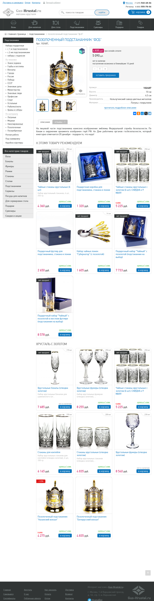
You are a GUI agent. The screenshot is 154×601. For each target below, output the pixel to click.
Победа (10, 79)
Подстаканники (12, 40)
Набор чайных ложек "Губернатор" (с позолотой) (90, 253)
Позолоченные (14, 127)
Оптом (27, 2)
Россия (10, 76)
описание (45, 122)
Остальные (12, 103)
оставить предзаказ (106, 75)
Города (10, 73)
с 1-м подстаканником (17, 49)
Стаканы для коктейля (49, 452)
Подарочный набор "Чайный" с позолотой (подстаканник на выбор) (131, 254)
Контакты (36, 2)
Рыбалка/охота (14, 106)
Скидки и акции (13, 215)
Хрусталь (28, 590)
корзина (143, 12)
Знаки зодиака (14, 63)
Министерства (13, 90)
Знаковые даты (14, 86)
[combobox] (79, 12)
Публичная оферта (32, 598)
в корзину (65, 205)
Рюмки (8, 171)
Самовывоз (8, 594)
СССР (9, 83)
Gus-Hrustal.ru (115, 587)
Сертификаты (9, 598)
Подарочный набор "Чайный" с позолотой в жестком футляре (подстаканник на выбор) (53, 318)
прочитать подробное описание (120, 107)
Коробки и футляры (14, 142)
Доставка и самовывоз (13, 2)
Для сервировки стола (16, 201)
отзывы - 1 (60, 122)
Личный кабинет (53, 2)
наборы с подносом (16, 55)
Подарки (9, 205)
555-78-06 (143, 6)
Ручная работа (12, 134)
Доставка (69, 590)
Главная (7, 590)
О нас (26, 594)
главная (17, 34)
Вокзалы (11, 69)
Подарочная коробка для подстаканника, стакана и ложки (93, 188)
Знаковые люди (14, 93)
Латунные (11, 117)
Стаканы (9, 176)
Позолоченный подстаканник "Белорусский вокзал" (91, 518)
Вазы (8, 156)
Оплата (48, 594)
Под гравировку (12, 138)
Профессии (12, 96)
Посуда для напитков (16, 196)
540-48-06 (142, 2)
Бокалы (9, 161)
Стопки (8, 181)
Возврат (69, 594)
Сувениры (10, 210)
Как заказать (50, 590)
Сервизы (9, 191)
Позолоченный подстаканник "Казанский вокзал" (52, 518)
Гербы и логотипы (15, 66)
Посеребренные (14, 130)
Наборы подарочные (14, 45)
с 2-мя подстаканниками (18, 52)
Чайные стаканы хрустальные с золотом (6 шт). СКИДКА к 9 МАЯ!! (132, 189)
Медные (11, 120)
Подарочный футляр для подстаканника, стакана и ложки (54, 253)
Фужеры (9, 166)
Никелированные (15, 124)
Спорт (10, 100)
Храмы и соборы (14, 110)
